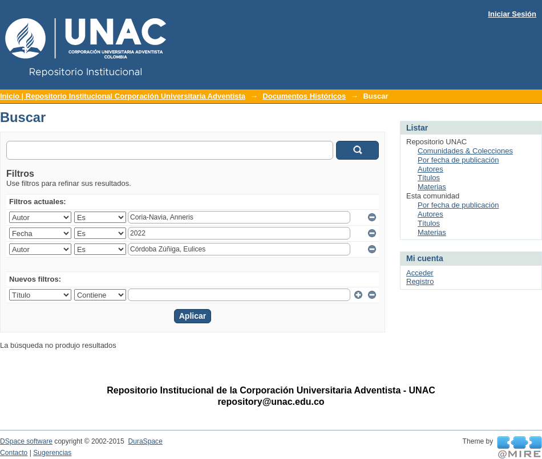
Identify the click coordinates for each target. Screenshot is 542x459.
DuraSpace (145, 441)
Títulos (429, 177)
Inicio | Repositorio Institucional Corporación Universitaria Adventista (122, 96)
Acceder (420, 273)
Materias (432, 186)
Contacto (13, 453)
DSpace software (26, 441)
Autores (430, 169)
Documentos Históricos (304, 96)
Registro (420, 281)
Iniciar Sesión (512, 14)
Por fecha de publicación (458, 160)
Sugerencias (52, 453)
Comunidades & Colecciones (465, 151)
